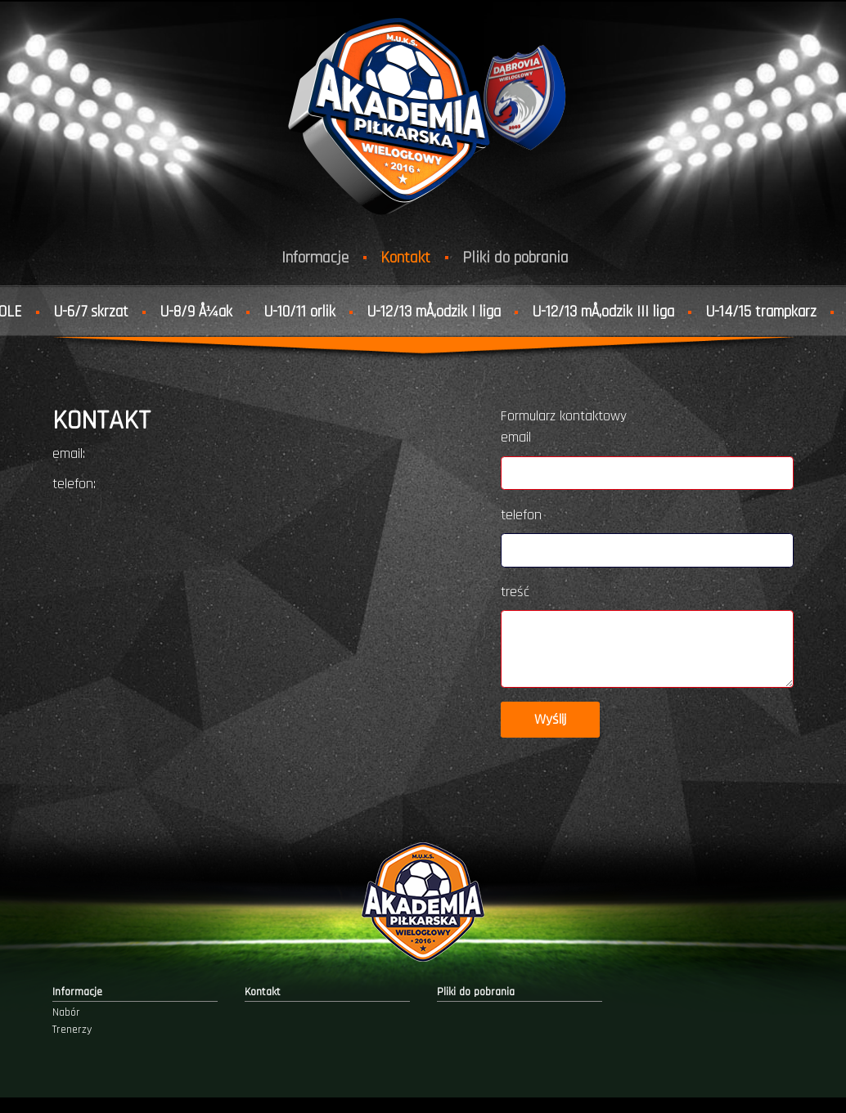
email (516, 438)
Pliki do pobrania (515, 257)
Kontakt (405, 257)
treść (515, 592)
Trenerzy (72, 1029)
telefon (521, 515)
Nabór (66, 1012)
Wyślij (550, 720)
